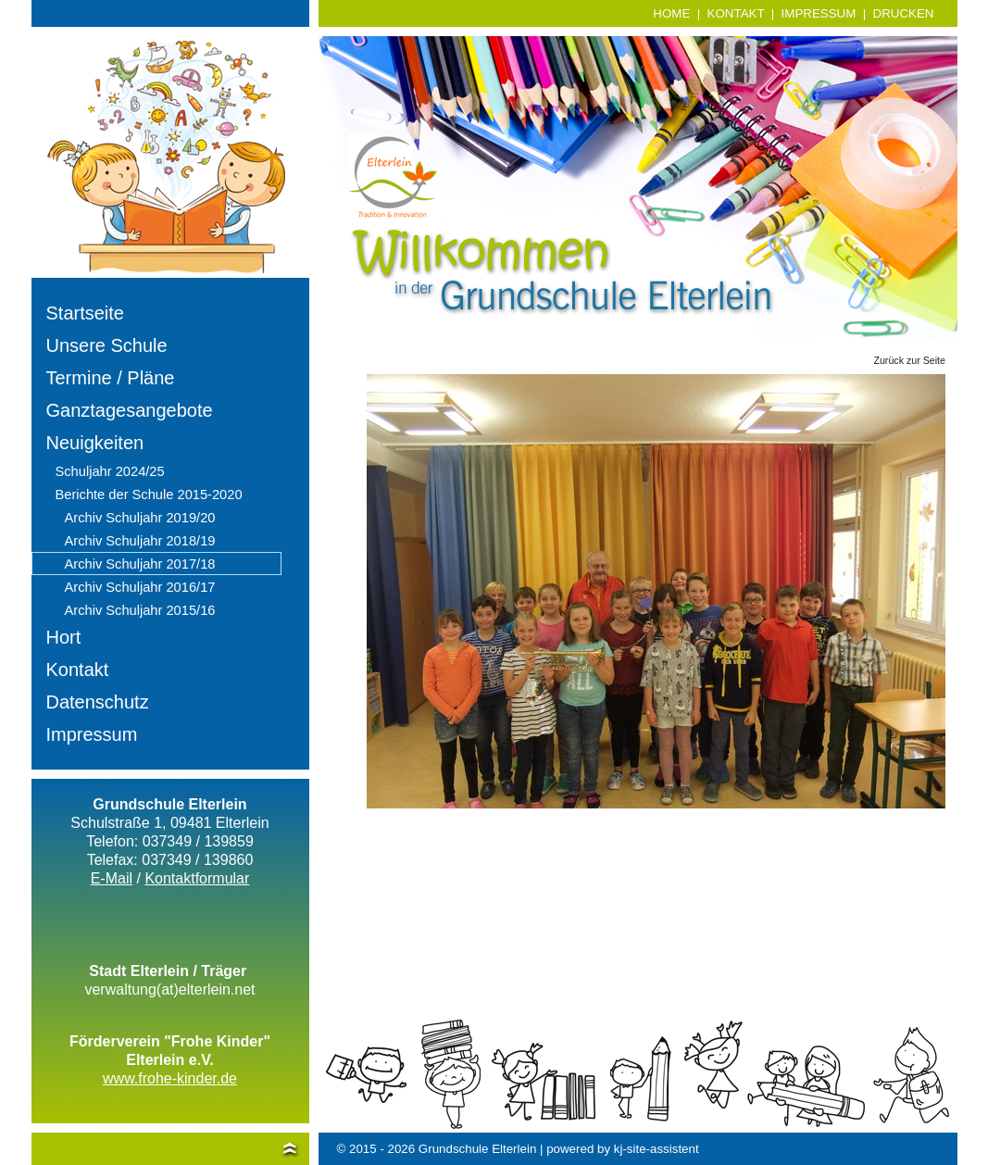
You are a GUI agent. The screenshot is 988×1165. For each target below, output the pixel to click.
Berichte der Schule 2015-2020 (149, 494)
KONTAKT (736, 13)
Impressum (92, 734)
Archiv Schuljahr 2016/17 (140, 587)
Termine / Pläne (110, 378)
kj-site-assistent (656, 1149)
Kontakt (77, 669)
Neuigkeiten (95, 442)
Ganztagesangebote (129, 410)
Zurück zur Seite (909, 360)
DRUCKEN (903, 13)
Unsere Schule (107, 345)
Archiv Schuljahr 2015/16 (140, 610)
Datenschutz (97, 702)
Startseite (85, 313)
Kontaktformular (196, 878)
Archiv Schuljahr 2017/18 (140, 564)
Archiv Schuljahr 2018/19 (140, 540)
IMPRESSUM (819, 13)
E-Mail (111, 878)
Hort (63, 637)
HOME (671, 13)
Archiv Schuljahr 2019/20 (140, 517)
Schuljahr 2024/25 (110, 471)
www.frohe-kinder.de (170, 1078)
